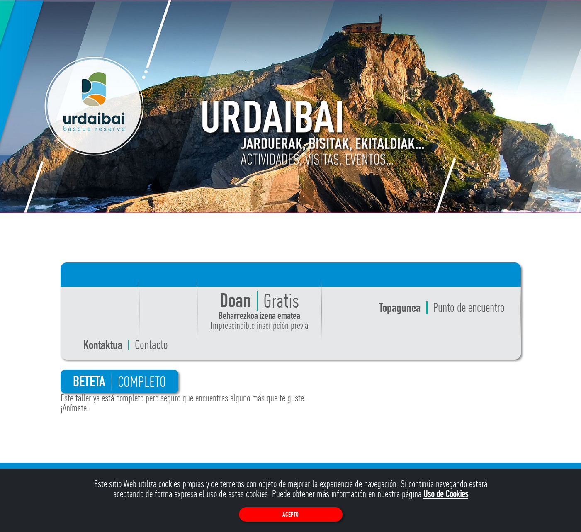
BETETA (119, 381)
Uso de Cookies (445, 493)
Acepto (290, 514)
